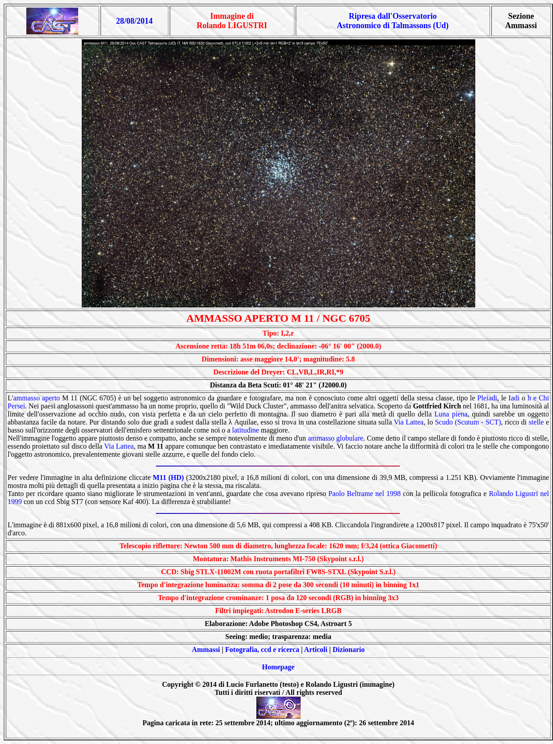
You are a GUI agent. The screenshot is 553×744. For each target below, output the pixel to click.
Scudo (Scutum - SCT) (468, 422)
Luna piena (451, 414)
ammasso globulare (335, 438)
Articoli (315, 649)
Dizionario (349, 649)
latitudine (245, 430)
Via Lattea (409, 422)
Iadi (513, 398)
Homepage (278, 667)
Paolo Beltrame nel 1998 (364, 493)
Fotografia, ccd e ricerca (262, 649)
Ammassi (206, 649)
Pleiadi (487, 398)
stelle (536, 422)
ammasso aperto (36, 398)
